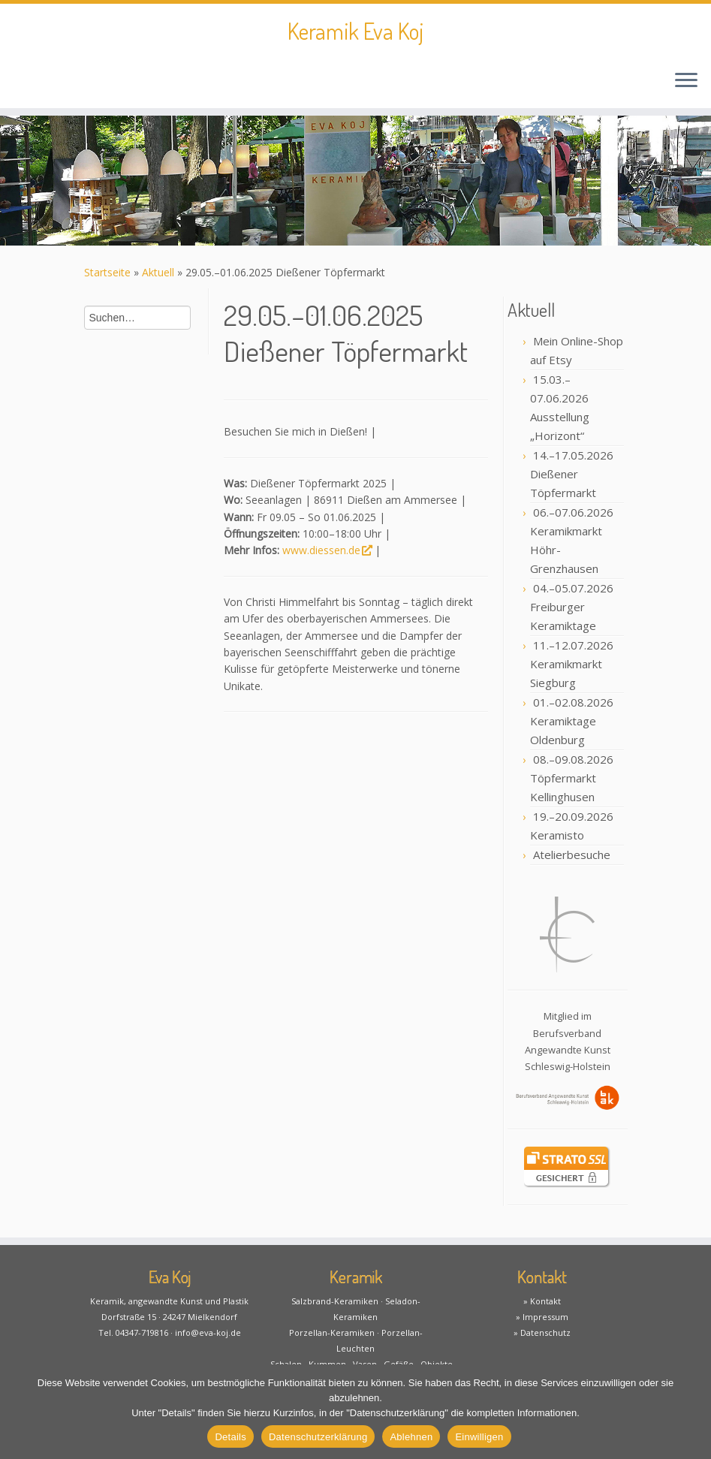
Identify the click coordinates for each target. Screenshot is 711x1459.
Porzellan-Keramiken (332, 1332)
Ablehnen (411, 1436)
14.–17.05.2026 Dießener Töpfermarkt (571, 474)
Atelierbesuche (571, 854)
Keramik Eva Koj (355, 31)
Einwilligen (479, 1436)
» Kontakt (542, 1301)
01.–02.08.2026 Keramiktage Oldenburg (571, 721)
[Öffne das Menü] (686, 81)
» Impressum (542, 1316)
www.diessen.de (327, 550)
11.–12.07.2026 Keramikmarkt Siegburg (571, 664)
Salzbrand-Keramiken (334, 1301)
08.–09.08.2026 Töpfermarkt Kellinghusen (571, 778)
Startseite (107, 272)
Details (230, 1436)
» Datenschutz (542, 1332)
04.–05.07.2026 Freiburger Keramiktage (571, 606)
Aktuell (158, 272)
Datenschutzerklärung (318, 1436)
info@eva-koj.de (208, 1332)
